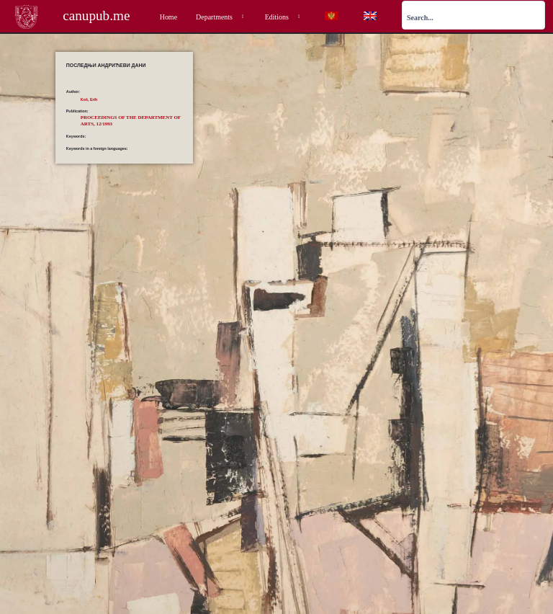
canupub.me (96, 15)
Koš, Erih (89, 99)
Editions (283, 17)
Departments (221, 17)
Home (168, 17)
